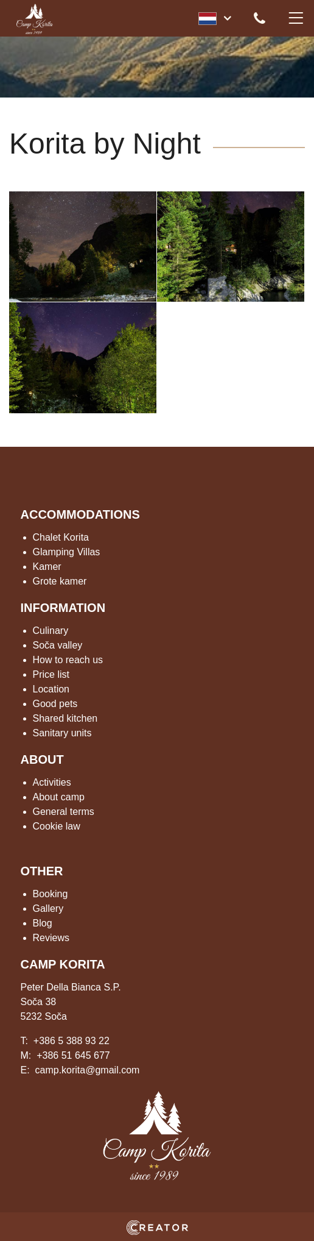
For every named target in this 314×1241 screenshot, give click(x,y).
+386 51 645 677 (73, 1055)
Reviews (51, 938)
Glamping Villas (66, 552)
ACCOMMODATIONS (80, 514)
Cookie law (56, 826)
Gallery (48, 908)
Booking (50, 894)
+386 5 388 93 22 (71, 1041)
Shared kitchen (65, 718)
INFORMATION (63, 607)
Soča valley (58, 645)
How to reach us (68, 660)
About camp (59, 797)
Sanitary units (62, 733)
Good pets (55, 704)
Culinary (51, 630)
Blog (42, 923)
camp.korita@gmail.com (87, 1070)
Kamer (47, 566)
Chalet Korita (61, 537)
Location (51, 689)
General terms (63, 811)
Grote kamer (60, 581)
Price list (51, 674)
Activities (52, 782)
